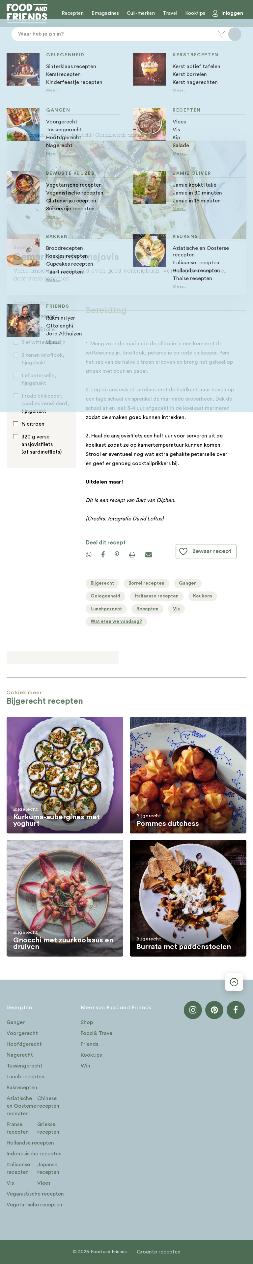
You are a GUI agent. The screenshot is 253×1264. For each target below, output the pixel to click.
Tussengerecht (24, 1065)
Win (85, 1065)
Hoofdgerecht (24, 1044)
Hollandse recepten (30, 1143)
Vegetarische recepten (34, 1204)
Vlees (43, 1183)
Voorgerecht (22, 1033)
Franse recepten (18, 1128)
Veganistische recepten (35, 1194)
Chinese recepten (48, 1102)
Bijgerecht (80, 135)
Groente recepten (159, 1251)
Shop (87, 1022)
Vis (10, 1183)
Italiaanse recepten (18, 1168)
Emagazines (105, 13)
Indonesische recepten (34, 1153)
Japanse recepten (48, 1168)
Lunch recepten (25, 1076)
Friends (89, 1044)
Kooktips (195, 13)
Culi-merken (141, 13)
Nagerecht (20, 1055)
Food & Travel (97, 1033)
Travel (170, 13)
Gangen (57, 135)
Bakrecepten (22, 1087)
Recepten (73, 13)
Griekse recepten (48, 1128)
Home (13, 135)
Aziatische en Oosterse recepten (21, 1106)
